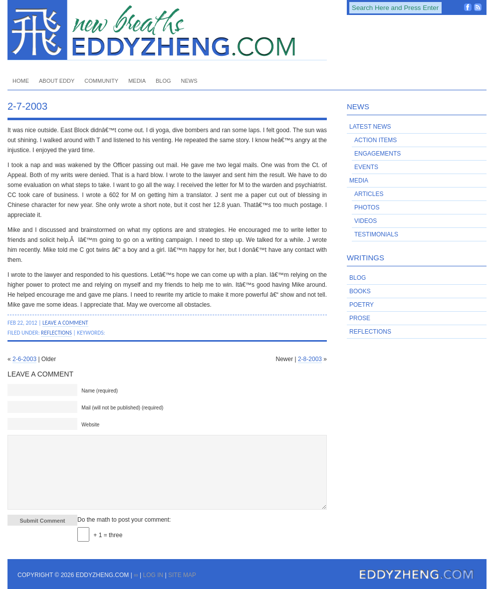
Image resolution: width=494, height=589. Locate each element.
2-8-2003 (310, 359)
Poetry (361, 304)
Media (137, 81)
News (189, 81)
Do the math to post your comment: (124, 519)
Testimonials (376, 234)
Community (101, 81)
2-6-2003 (24, 359)
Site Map (182, 575)
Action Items (375, 140)
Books (360, 291)
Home (20, 81)
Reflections (56, 332)
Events (366, 167)
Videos (365, 220)
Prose (359, 318)
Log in (153, 575)
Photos (366, 207)
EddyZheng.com (167, 30)
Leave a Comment (65, 322)
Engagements (377, 153)
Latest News (370, 126)
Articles (368, 194)
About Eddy (56, 81)
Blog (163, 81)
